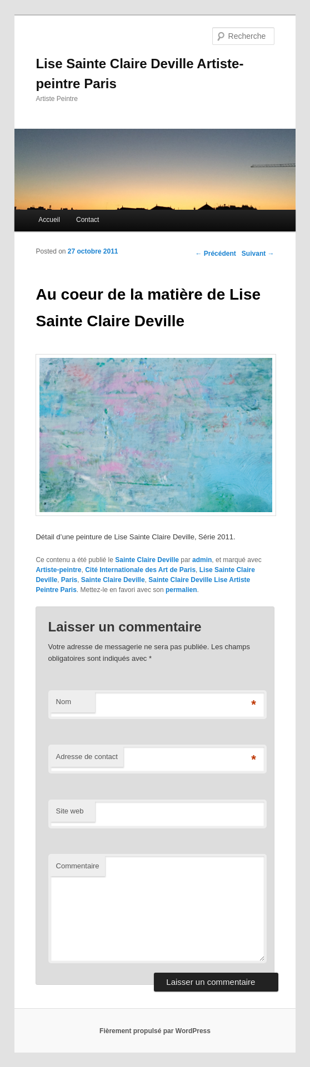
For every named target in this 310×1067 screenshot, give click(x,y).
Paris (69, 580)
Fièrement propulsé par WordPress (155, 1031)
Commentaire (77, 866)
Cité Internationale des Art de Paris (140, 570)
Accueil (49, 220)
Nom (63, 701)
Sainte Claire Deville (147, 560)
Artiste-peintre (58, 570)
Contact (87, 220)
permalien (181, 590)
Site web (70, 811)
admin (202, 560)
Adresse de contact (87, 756)
